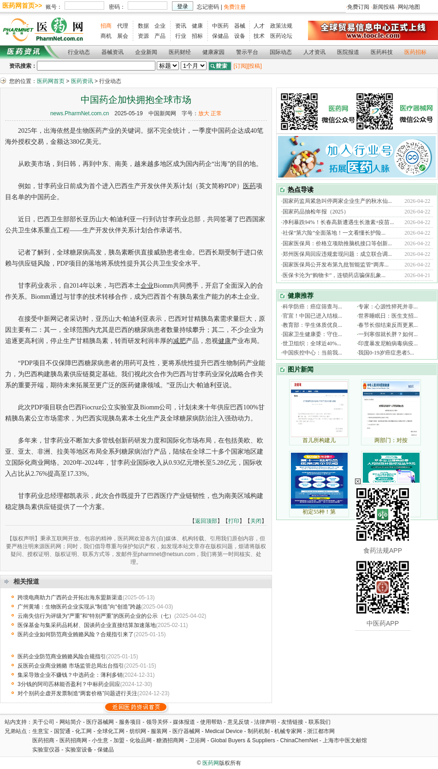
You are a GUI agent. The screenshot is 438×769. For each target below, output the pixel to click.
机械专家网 (288, 731)
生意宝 (40, 731)
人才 (259, 26)
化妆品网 (141, 740)
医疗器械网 (100, 722)
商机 (106, 36)
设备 (239, 36)
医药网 (210, 763)
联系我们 (319, 722)
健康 (197, 26)
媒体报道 (184, 722)
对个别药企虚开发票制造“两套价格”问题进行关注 (77, 693)
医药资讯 (82, 81)
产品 (160, 36)
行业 (180, 36)
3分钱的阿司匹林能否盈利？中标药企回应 (69, 684)
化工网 (83, 731)
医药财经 (180, 52)
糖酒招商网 (170, 740)
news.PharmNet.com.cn (79, 113)
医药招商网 (73, 740)
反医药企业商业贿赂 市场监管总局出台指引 (71, 666)
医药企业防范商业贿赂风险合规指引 (62, 656)
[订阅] (240, 66)
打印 (233, 521)
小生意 (100, 740)
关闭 (255, 521)
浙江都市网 (321, 731)
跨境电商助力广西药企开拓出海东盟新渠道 (70, 597)
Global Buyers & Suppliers (243, 740)
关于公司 (43, 722)
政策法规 (281, 26)
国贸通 (62, 731)
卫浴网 (198, 740)
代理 (122, 26)
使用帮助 (211, 722)
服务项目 (130, 722)
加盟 (119, 740)
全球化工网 (110, 731)
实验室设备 (79, 749)
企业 (160, 26)
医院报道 (348, 52)
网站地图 (409, 7)
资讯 (180, 26)
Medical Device (224, 731)
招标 (197, 36)
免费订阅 (358, 7)
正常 (216, 113)
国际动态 (281, 52)
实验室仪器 (46, 749)
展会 (122, 36)
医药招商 (43, 740)
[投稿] (255, 66)
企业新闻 (146, 52)
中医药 (220, 26)
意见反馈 (238, 722)
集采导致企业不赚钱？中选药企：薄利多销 (70, 675)
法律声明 (265, 722)
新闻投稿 (384, 7)
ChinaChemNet (299, 740)
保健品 (220, 36)
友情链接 (292, 722)
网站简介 (70, 722)
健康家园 (213, 52)
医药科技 (382, 52)
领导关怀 (157, 722)
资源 (143, 36)
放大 (203, 113)
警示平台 (247, 52)
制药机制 (259, 731)
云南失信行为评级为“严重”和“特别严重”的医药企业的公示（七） (96, 616)
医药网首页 (51, 81)
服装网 (159, 731)
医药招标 (415, 52)
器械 (239, 26)
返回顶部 (206, 521)
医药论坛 (281, 36)
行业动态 (79, 52)
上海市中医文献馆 (345, 740)
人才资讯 (314, 52)
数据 (143, 26)
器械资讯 (112, 52)
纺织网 (138, 731)
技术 (259, 36)
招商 (106, 26)
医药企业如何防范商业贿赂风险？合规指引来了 (76, 634)
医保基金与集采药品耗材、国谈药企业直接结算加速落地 (87, 625)
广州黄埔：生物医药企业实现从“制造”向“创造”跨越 (79, 606)
